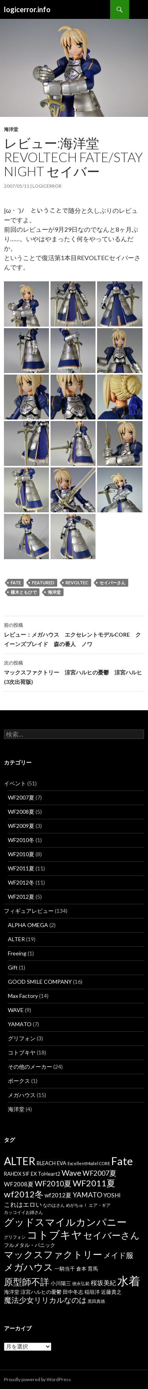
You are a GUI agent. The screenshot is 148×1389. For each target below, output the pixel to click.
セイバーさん (112, 582)
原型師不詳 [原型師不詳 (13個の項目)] (26, 1281)
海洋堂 (11, 129)
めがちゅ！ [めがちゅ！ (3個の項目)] (77, 1205)
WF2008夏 (21, 811)
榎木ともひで (24, 592)
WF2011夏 (21, 868)
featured (43, 582)
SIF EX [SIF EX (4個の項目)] (29, 1174)
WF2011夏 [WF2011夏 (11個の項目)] (94, 1183)
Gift (13, 967)
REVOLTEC (77, 582)
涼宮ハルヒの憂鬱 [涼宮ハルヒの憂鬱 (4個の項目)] (41, 1292)
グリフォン (22, 1038)
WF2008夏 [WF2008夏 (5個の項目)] (19, 1184)
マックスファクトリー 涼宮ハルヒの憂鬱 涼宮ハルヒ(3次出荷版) (74, 671)
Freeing (17, 953)
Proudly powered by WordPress (37, 1379)
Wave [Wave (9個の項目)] (71, 1172)
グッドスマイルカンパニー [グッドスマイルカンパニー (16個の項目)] (65, 1222)
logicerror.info (27, 9)
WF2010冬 (21, 840)
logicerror (47, 186)
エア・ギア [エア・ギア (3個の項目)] (100, 1205)
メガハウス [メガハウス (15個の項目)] (28, 1267)
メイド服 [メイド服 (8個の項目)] (118, 1255)
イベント (15, 783)
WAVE (16, 1010)
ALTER (16, 939)
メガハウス (22, 1095)
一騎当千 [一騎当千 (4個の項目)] (64, 1268)
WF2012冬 (21, 882)
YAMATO (20, 1024)
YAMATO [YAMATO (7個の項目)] (87, 1195)
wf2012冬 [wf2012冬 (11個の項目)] (23, 1194)
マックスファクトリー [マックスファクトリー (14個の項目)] (53, 1254)
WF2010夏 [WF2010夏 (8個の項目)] (53, 1183)
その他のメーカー (30, 1066)
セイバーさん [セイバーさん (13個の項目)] (111, 1235)
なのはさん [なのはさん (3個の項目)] (54, 1205)
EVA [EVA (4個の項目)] (61, 1163)
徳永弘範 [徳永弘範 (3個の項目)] (81, 1283)
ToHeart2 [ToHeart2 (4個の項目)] (49, 1174)
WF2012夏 (21, 896)
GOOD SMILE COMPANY (40, 981)
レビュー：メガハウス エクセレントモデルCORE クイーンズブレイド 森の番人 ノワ (74, 634)
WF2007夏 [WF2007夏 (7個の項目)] (99, 1173)
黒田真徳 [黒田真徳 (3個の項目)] (96, 1301)
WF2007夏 (21, 797)
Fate (16, 582)
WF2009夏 (21, 825)
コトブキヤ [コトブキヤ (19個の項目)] (54, 1234)
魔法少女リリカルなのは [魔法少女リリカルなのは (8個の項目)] (45, 1300)
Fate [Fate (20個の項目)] (122, 1160)
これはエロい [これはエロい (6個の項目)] (23, 1204)
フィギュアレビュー (29, 910)
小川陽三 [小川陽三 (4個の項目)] (61, 1283)
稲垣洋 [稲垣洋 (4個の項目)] (92, 1292)
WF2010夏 (21, 854)
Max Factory (23, 995)
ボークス (19, 1080)
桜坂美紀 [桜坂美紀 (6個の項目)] (103, 1282)
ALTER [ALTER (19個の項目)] (20, 1161)
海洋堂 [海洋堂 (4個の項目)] (11, 1292)
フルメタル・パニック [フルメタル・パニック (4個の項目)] (29, 1245)
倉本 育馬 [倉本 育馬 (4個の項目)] (87, 1268)
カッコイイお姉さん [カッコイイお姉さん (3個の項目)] (23, 1212)
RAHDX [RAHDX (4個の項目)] (12, 1174)
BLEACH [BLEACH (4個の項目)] (46, 1163)
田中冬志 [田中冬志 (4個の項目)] (73, 1292)
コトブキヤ (22, 1052)
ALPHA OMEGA (28, 925)
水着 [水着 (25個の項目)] (128, 1280)
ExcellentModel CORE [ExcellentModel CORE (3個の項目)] (88, 1163)
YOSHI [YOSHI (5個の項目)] (112, 1195)
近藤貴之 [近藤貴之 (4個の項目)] (111, 1292)
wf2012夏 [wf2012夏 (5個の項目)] (58, 1195)
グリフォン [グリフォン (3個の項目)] (15, 1236)
